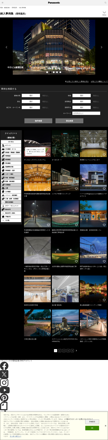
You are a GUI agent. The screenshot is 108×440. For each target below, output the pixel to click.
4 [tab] (57, 72)
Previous (6, 47)
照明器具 (14, 7)
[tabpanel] (54, 47)
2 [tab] (51, 72)
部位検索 (69, 121)
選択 (31, 95)
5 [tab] (61, 72)
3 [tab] (54, 72)
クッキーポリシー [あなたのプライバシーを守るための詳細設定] (15, 436)
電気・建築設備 (4, 7)
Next (101, 47)
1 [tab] (47, 72)
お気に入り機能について (99, 81)
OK (92, 428)
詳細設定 (92, 422)
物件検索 (38, 121)
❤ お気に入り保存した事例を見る (77, 81)
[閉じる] (105, 425)
